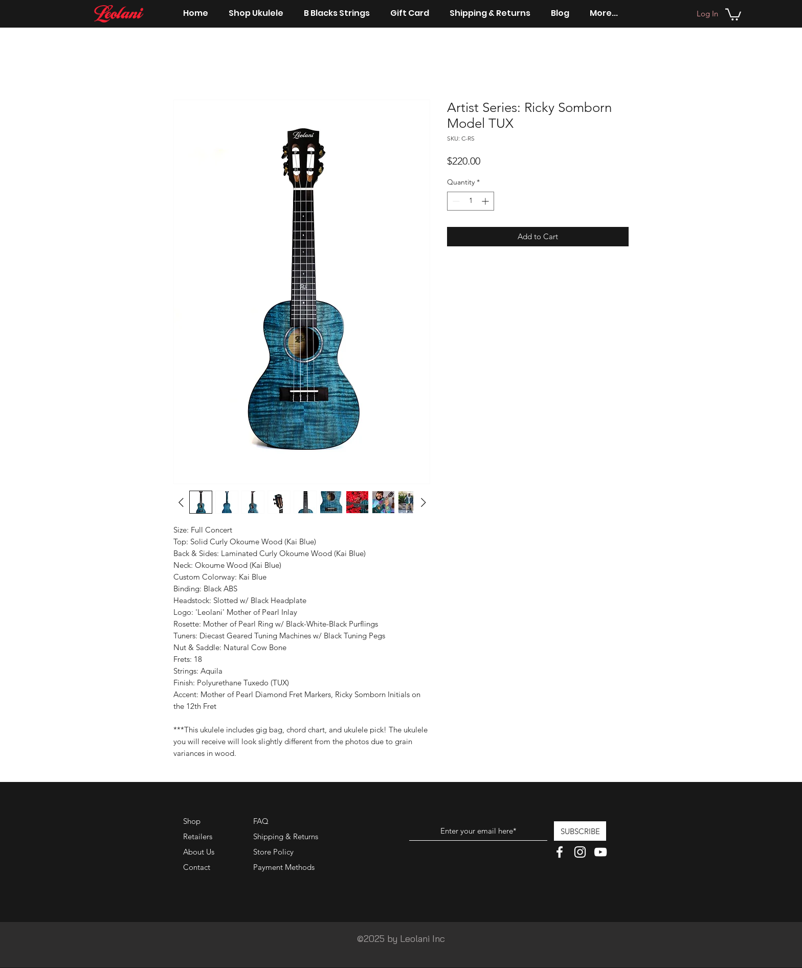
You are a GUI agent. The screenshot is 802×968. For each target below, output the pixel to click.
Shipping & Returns (285, 836)
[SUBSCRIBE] (580, 831)
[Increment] (486, 201)
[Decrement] (455, 201)
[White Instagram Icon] (580, 852)
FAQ (261, 821)
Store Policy (273, 852)
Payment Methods (285, 867)
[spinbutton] (470, 201)
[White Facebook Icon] (559, 852)
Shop (192, 821)
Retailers (197, 836)
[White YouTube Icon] (600, 852)
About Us (198, 852)
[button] (733, 13)
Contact (196, 867)
